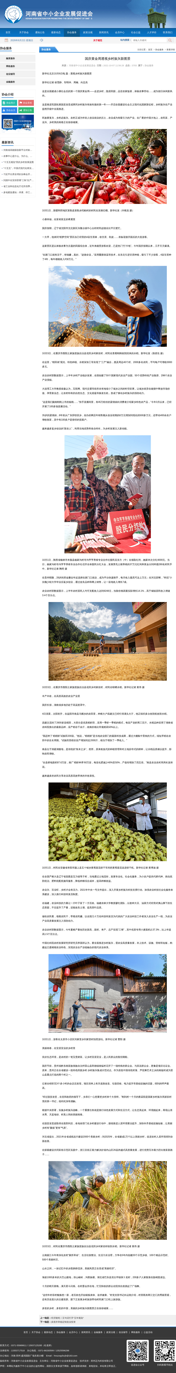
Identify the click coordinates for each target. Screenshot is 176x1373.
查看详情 (171, 49)
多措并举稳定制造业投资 (63, 1322)
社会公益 (136, 32)
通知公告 (40, 32)
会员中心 (120, 32)
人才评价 (151, 32)
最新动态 (56, 32)
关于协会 (24, 32)
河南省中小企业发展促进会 (82, 65)
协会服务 (72, 32)
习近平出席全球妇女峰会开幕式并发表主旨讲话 (18, 174)
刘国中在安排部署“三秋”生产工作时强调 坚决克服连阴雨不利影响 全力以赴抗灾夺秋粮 (18, 180)
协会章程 (27, 103)
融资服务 (10, 58)
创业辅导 (10, 74)
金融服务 (10, 82)
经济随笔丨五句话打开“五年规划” (67, 1318)
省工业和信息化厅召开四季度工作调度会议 (18, 186)
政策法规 (88, 32)
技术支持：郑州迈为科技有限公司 (96, 1361)
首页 (8, 32)
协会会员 (10, 110)
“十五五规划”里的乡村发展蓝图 (18, 162)
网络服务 (10, 66)
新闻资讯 (104, 32)
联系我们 (167, 32)
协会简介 (10, 103)
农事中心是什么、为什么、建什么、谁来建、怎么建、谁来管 (18, 156)
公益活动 (148, 1332)
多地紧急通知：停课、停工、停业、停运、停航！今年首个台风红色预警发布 (18, 192)
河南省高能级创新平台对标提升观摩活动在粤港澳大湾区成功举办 (18, 150)
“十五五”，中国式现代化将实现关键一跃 (18, 168)
